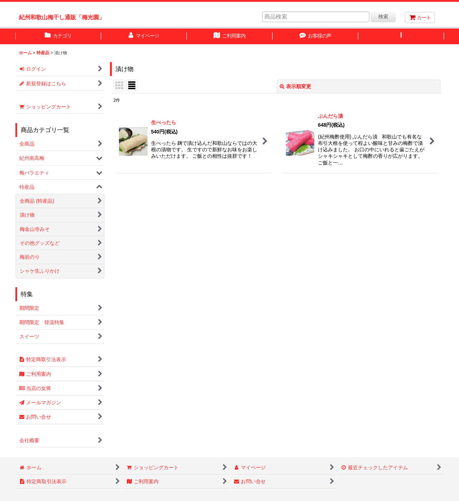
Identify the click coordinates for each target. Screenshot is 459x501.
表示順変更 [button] (295, 86)
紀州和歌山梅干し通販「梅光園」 (62, 17)
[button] (401, 36)
